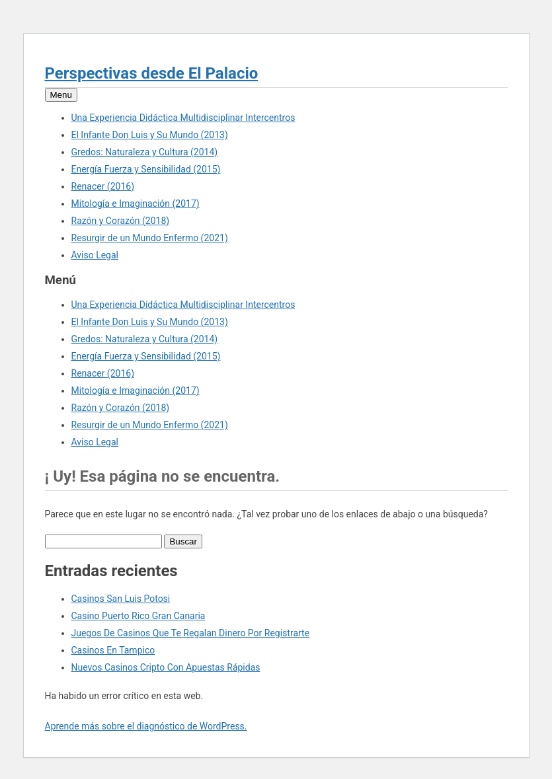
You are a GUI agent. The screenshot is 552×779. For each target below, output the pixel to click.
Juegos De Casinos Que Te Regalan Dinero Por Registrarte (190, 633)
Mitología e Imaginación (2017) (135, 203)
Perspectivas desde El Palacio (151, 73)
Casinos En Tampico (113, 650)
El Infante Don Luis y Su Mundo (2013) (149, 135)
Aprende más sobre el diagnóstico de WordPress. (146, 726)
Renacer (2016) (103, 186)
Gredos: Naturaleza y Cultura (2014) (144, 152)
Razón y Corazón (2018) (120, 220)
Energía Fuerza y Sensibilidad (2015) (146, 169)
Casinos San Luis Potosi (121, 598)
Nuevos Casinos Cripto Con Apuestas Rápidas (165, 667)
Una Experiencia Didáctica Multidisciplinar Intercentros (183, 117)
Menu (61, 95)
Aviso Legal (95, 255)
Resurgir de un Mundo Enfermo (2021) (149, 238)
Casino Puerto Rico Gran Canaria (138, 616)
